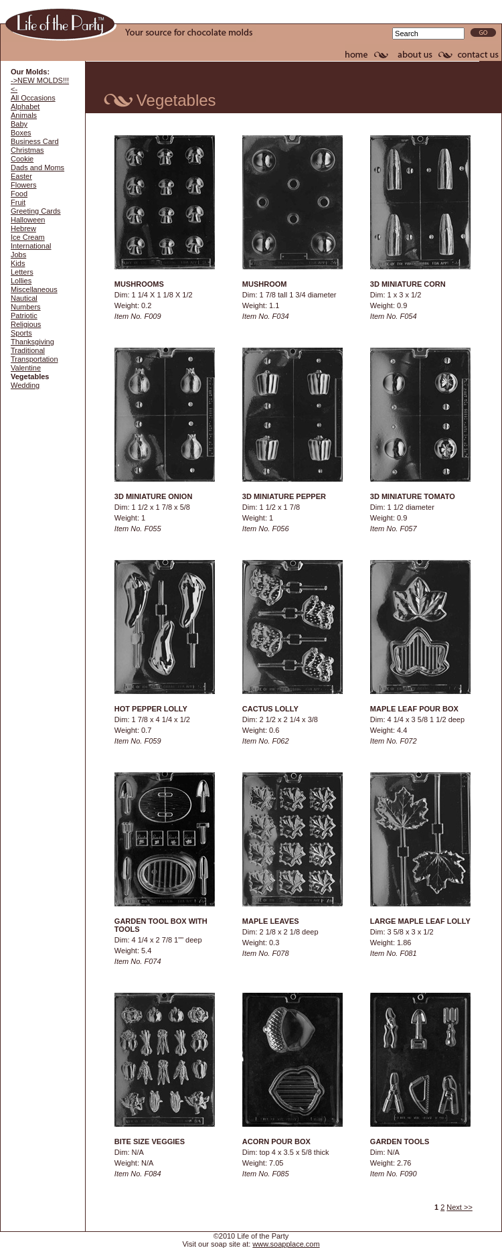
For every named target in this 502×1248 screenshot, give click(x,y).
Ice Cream (28, 237)
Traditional (28, 350)
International (31, 246)
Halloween (28, 220)
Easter (21, 176)
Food (19, 194)
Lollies (21, 281)
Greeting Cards (36, 211)
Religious (26, 324)
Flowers (24, 185)
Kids (18, 263)
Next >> (459, 1207)
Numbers (26, 307)
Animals (24, 115)
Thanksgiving (32, 342)
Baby (19, 124)
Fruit (18, 202)
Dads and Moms (37, 167)
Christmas (27, 150)
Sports (21, 333)
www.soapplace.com (285, 1244)
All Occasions (33, 98)
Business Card (35, 141)
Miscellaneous (34, 289)
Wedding (25, 385)
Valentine (26, 368)
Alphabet (25, 106)
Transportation (34, 359)
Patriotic (24, 315)
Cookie (22, 159)
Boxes (21, 133)
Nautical (24, 298)
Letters (22, 272)
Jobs (18, 255)
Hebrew (23, 228)
